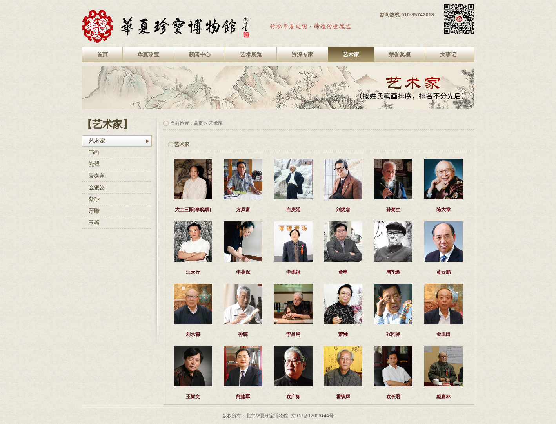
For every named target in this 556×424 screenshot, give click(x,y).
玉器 (94, 222)
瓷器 (94, 164)
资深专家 (302, 54)
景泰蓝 (97, 175)
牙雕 (94, 211)
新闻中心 (200, 54)
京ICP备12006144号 (312, 416)
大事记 (448, 54)
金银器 (97, 187)
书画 (94, 152)
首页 (102, 54)
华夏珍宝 (148, 54)
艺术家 (351, 54)
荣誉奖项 (400, 54)
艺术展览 (251, 54)
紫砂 (94, 199)
